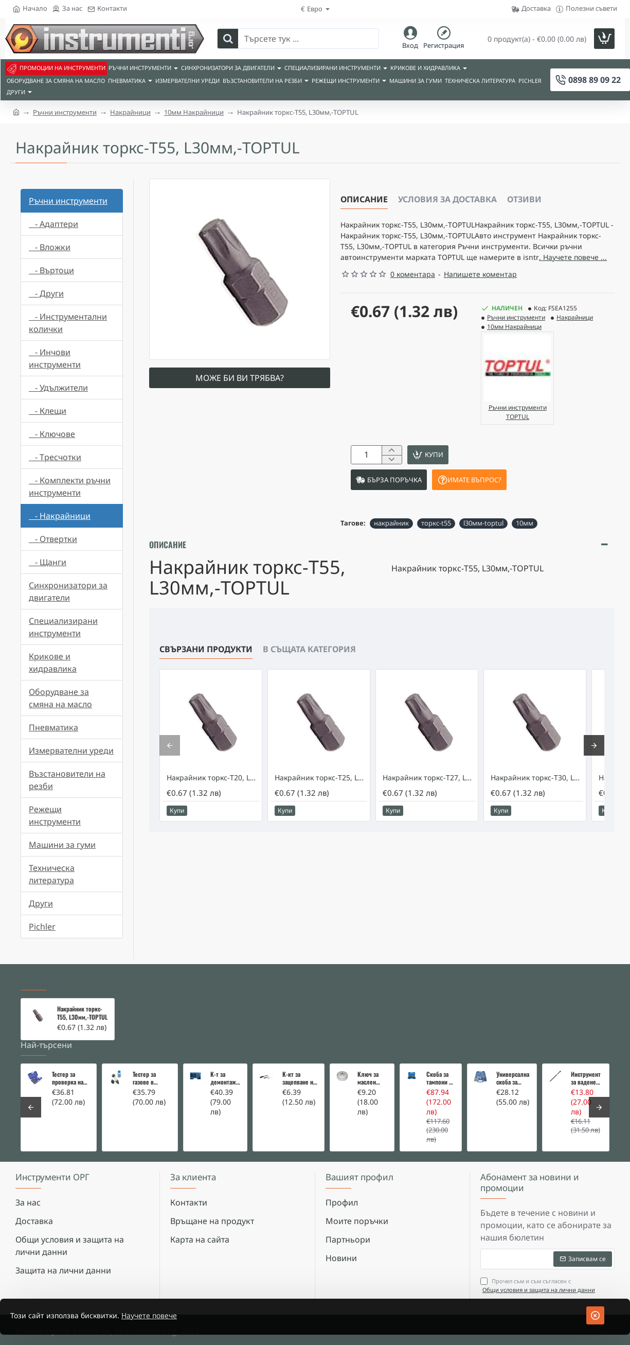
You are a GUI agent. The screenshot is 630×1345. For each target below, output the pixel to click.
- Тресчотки (55, 457)
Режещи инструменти (55, 815)
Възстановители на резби (67, 780)
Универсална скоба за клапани (512, 1078)
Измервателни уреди (71, 750)
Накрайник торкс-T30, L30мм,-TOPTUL (537, 802)
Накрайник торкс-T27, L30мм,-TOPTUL (429, 802)
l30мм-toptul (483, 547)
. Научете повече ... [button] (444, 275)
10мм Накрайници (194, 112)
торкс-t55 (436, 547)
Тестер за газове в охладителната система (152, 1078)
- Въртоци (51, 270)
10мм (524, 547)
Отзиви (524, 199)
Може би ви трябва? (239, 377)
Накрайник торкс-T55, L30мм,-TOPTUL (82, 1013)
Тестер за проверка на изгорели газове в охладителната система (71, 1078)
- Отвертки (53, 539)
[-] (392, 480)
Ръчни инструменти (65, 112)
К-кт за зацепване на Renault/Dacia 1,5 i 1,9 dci (299, 1078)
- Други (46, 293)
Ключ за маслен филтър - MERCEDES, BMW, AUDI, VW (371, 1078)
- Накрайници (60, 515)
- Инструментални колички (68, 323)
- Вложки (49, 247)
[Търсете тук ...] (228, 38)
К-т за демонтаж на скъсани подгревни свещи (224, 1078)
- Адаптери (53, 224)
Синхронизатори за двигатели (68, 591)
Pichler (42, 926)
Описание (364, 199)
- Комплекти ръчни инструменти (70, 486)
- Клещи (47, 410)
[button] (505, 475)
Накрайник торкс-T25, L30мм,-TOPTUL (321, 802)
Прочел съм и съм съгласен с (538, 1285)
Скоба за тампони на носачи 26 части (440, 1078)
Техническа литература (52, 874)
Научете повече (168, 1315)
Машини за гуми (62, 844)
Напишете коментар (480, 293)
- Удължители (58, 387)
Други (41, 903)
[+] (392, 469)
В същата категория (309, 673)
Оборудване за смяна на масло (60, 698)
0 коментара (412, 293)
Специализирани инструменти (63, 627)
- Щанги (47, 562)
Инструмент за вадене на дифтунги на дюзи (586, 1078)
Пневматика (53, 727)
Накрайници (130, 112)
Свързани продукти (206, 673)
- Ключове (52, 434)
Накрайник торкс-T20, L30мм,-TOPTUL (213, 802)
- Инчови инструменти (55, 358)
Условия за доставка (447, 199)
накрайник (391, 547)
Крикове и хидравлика (53, 662)
